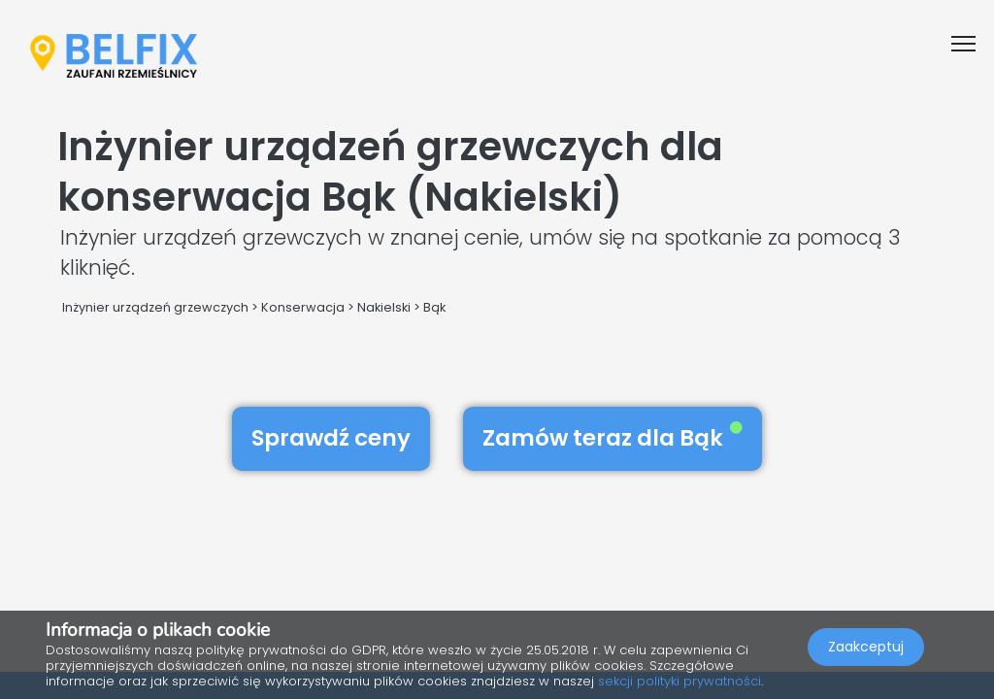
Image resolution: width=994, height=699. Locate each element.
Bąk (434, 307)
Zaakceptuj (866, 646)
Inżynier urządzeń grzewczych (155, 307)
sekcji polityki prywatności (679, 681)
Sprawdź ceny (331, 437)
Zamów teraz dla (612, 437)
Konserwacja (303, 307)
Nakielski (384, 307)
